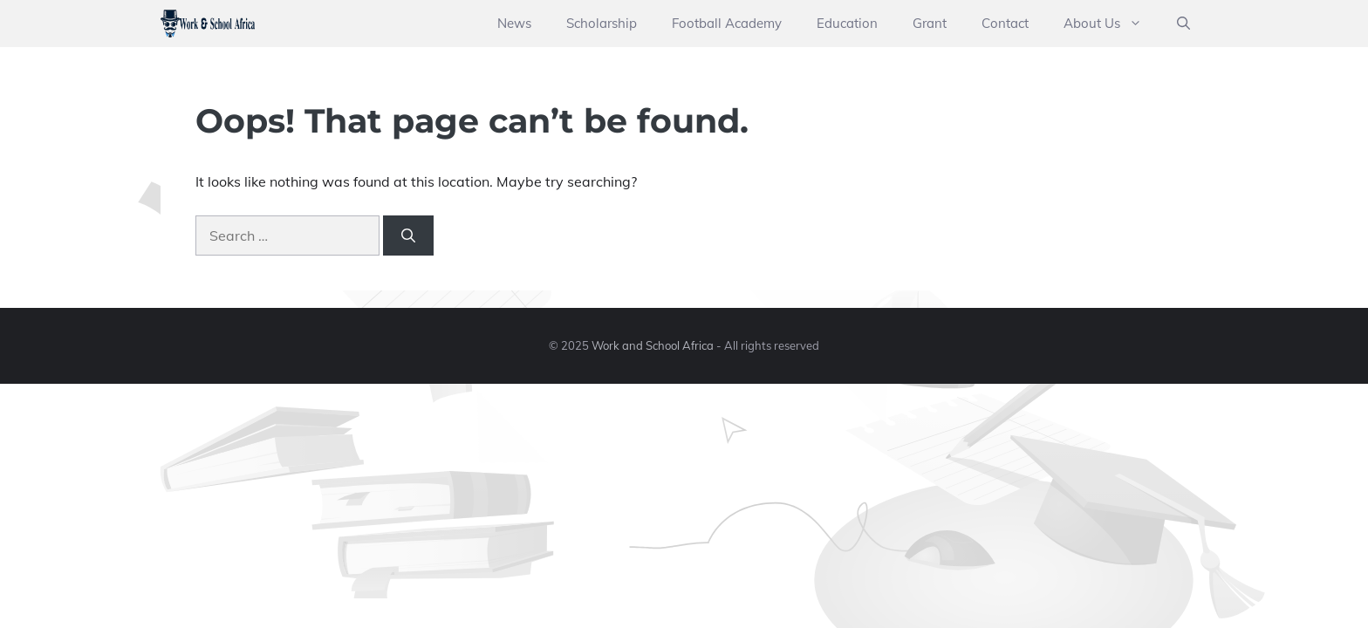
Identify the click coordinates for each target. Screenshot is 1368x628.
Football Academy (727, 23)
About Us (1111, 23)
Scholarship (601, 23)
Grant (930, 23)
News (514, 23)
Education (847, 23)
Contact (1005, 23)
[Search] (408, 235)
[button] (1183, 23)
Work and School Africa (653, 345)
